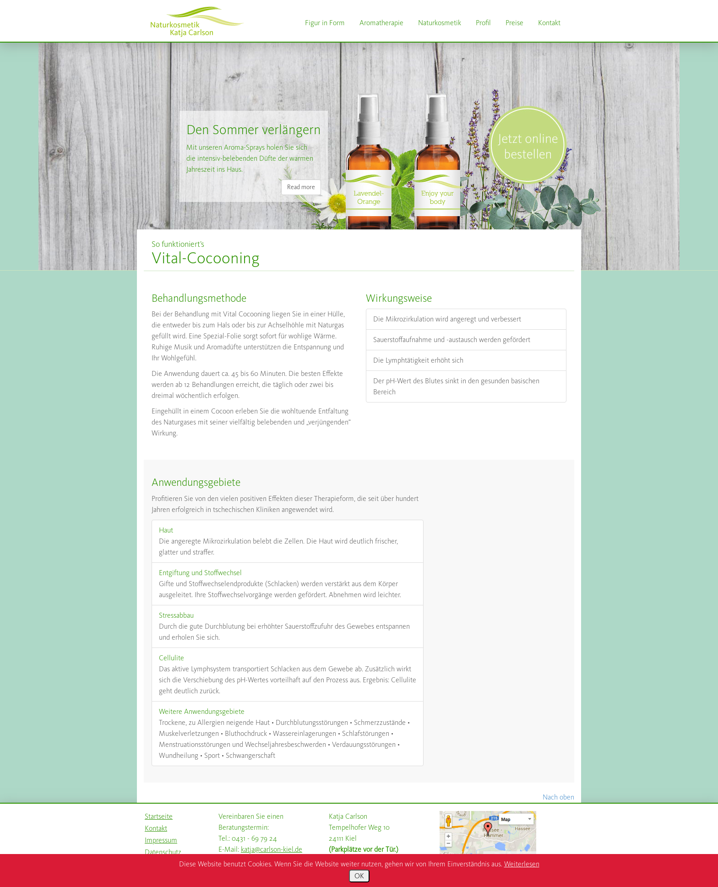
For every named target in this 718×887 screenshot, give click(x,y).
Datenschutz (163, 852)
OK (359, 875)
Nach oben (558, 797)
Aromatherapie (381, 22)
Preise (514, 22)
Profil (483, 22)
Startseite (159, 816)
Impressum (161, 840)
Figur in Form (325, 22)
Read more (301, 187)
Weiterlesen (521, 864)
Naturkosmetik (439, 22)
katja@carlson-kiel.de (271, 849)
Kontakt (549, 22)
